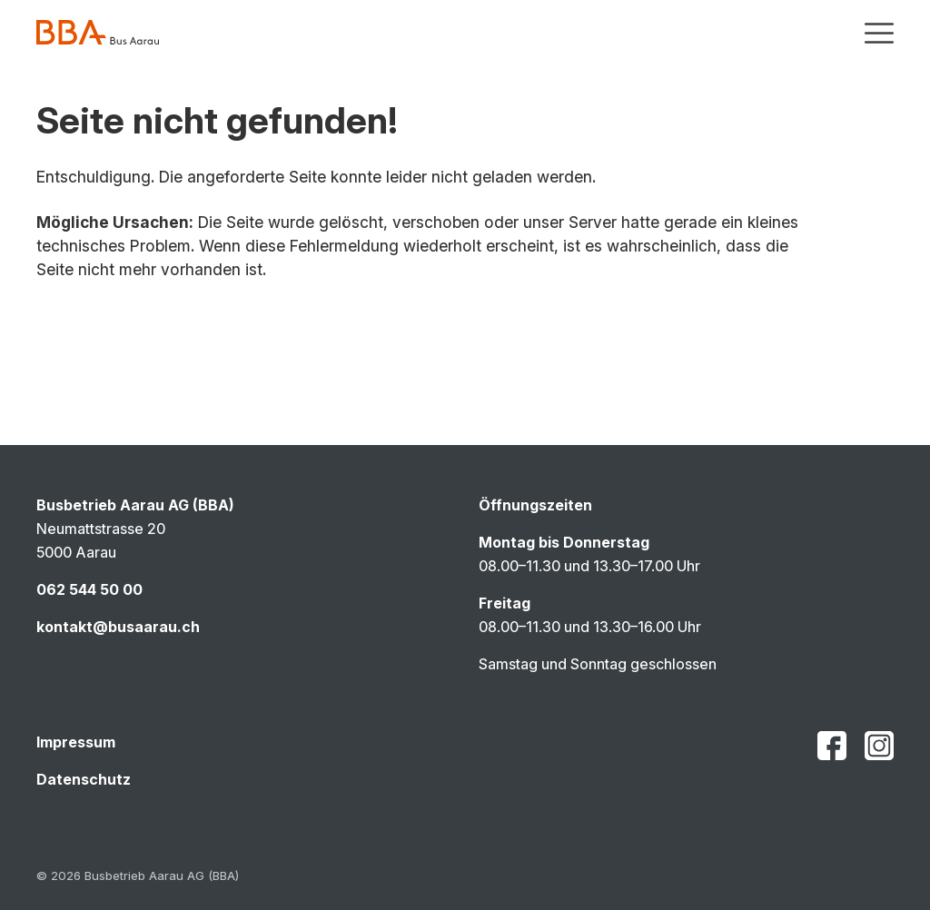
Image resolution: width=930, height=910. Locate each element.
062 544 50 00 (89, 589)
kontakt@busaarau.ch (118, 627)
